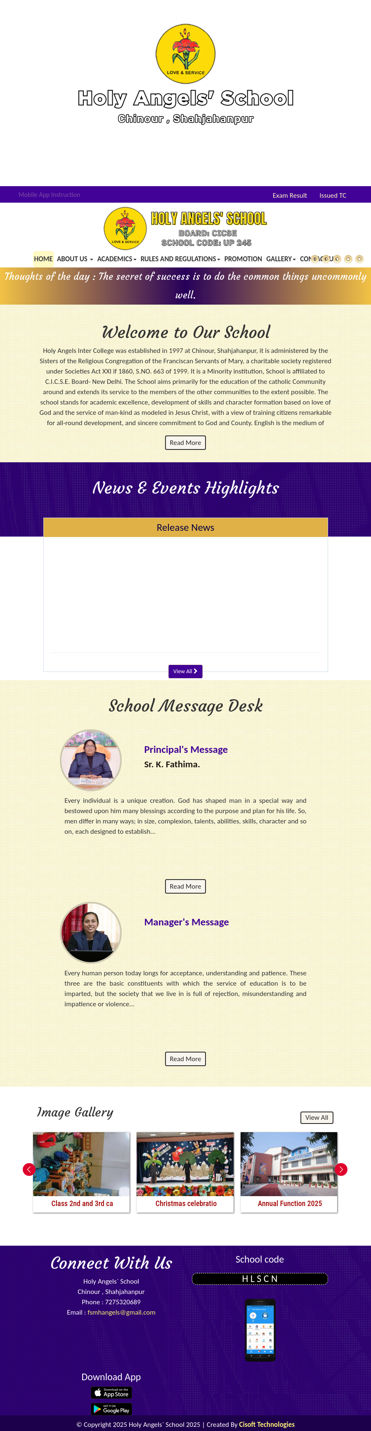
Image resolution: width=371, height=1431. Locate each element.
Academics (117, 259)
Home (43, 259)
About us (75, 259)
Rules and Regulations (180, 259)
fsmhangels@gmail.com (121, 1312)
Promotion (243, 259)
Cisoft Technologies (267, 1424)
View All (185, 671)
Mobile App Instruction (49, 195)
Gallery (281, 259)
